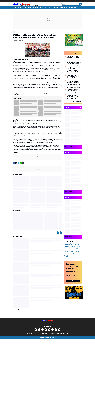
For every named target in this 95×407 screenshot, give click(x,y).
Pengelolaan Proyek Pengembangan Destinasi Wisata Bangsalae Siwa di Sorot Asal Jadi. (73, 72)
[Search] (70, 4)
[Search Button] (80, 4)
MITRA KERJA (65, 333)
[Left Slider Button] (58, 232)
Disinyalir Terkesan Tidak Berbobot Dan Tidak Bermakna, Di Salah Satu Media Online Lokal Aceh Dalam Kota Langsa (73, 86)
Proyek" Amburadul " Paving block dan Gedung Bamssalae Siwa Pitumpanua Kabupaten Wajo (73, 67)
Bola (49, 3)
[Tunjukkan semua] (80, 107)
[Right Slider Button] (61, 232)
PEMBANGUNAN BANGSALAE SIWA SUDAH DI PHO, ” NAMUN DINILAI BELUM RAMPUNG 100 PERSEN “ (73, 95)
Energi (61, 7)
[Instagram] (42, 329)
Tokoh (46, 7)
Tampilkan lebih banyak (37, 313)
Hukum (24, 7)
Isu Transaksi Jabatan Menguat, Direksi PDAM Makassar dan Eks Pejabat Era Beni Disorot (73, 58)
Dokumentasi (35, 5)
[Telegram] (18, 163)
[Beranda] (14, 32)
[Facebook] (14, 163)
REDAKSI (28, 333)
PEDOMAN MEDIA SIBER (42, 333)
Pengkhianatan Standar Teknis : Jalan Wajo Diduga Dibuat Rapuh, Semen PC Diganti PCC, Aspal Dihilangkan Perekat (74, 62)
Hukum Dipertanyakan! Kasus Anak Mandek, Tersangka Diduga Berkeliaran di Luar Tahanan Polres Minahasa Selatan (73, 91)
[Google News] (49, 329)
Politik (19, 7)
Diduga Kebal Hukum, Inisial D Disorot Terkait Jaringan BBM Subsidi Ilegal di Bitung (74, 100)
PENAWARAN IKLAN (51, 333)
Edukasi (51, 7)
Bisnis (44, 3)
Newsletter (73, 7)
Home (34, 3)
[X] (16, 163)
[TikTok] (52, 329)
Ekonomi (30, 7)
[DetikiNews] (47, 321)
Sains (41, 7)
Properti (56, 7)
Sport (54, 3)
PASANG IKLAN (59, 333)
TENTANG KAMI (34, 333)
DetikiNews (45, 337)
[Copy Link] (23, 163)
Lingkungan (35, 7)
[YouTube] (46, 329)
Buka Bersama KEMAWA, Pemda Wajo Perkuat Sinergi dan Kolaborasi (73, 81)
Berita (39, 3)
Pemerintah (67, 7)
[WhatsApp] (21, 163)
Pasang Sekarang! (73, 280)
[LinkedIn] (56, 329)
